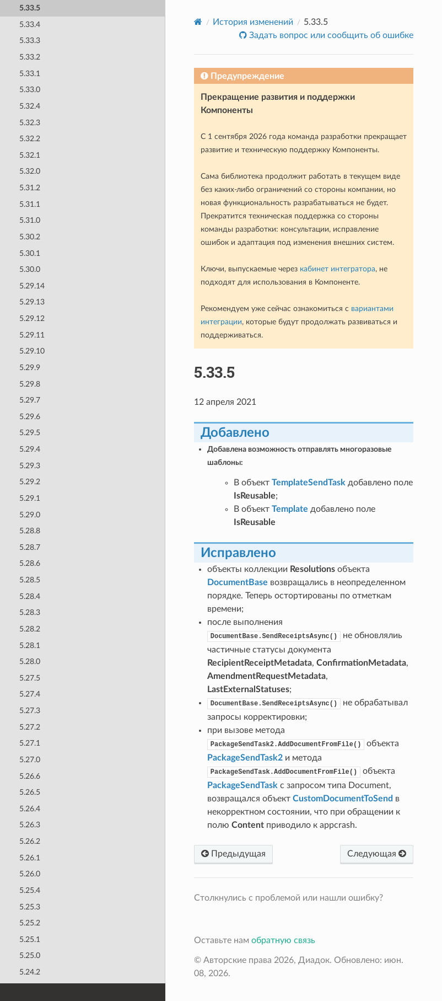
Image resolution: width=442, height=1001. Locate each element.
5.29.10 (32, 351)
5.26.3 (29, 825)
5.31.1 (29, 204)
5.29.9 (29, 367)
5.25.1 (29, 939)
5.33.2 (29, 57)
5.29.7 (29, 400)
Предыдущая (233, 853)
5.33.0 (29, 89)
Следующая (376, 853)
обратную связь (283, 940)
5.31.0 (29, 220)
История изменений (253, 22)
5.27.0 (29, 760)
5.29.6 (29, 417)
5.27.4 (29, 694)
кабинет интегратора (337, 269)
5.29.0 (29, 515)
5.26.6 (29, 776)
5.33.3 (29, 40)
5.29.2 (29, 482)
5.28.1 (29, 645)
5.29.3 (29, 466)
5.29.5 (29, 433)
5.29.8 (29, 384)
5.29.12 (32, 318)
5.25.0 (29, 955)
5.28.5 (29, 580)
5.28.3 (29, 612)
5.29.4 (29, 449)
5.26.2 (29, 841)
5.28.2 (29, 629)
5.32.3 (29, 123)
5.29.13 (32, 302)
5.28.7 (29, 547)
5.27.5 (29, 678)
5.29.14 (32, 286)
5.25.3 (29, 907)
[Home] (198, 21)
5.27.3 (29, 710)
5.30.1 (29, 253)
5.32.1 (29, 155)
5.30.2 (29, 237)
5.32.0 (29, 171)
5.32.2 (29, 139)
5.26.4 (29, 809)
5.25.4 (29, 890)
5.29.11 (32, 335)
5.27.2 (29, 727)
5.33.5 (29, 8)
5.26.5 (29, 792)
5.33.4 (29, 24)
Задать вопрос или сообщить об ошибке (330, 35)
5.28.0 (29, 661)
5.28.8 (29, 531)
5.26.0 (29, 874)
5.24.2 (29, 972)
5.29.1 (29, 498)
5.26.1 (29, 858)
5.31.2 (29, 188)
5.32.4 (29, 106)
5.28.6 (29, 563)
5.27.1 (29, 743)
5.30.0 (29, 269)
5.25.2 (29, 923)
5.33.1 (29, 73)
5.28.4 (29, 596)
